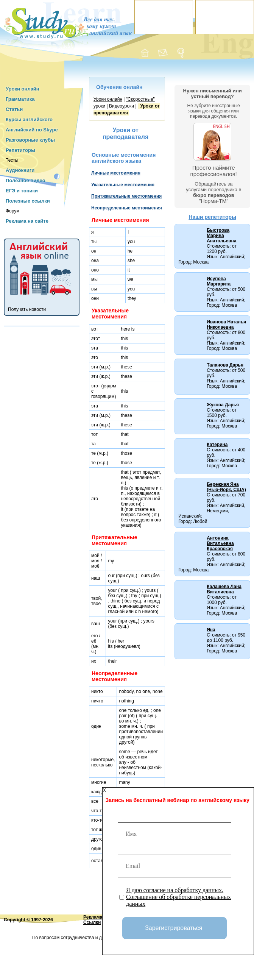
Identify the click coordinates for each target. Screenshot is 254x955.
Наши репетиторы (212, 217)
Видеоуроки (121, 106)
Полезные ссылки (28, 201)
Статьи (14, 109)
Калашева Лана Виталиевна (224, 589)
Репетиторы (20, 150)
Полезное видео (25, 180)
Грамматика (20, 99)
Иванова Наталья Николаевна (226, 324)
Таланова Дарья (225, 365)
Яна (211, 629)
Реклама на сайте (27, 221)
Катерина (217, 444)
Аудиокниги (20, 170)
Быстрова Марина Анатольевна (221, 235)
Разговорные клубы (30, 140)
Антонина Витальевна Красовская (220, 543)
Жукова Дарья (223, 404)
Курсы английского (29, 119)
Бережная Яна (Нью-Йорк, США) (226, 487)
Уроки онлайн (22, 89)
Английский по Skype (32, 130)
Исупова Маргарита (219, 281)
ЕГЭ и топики (22, 190)
